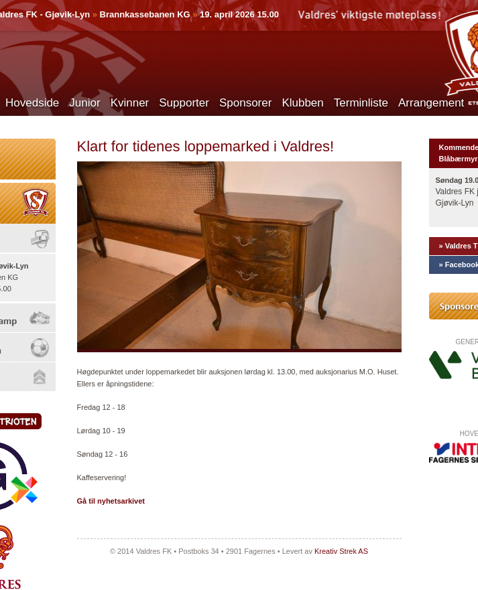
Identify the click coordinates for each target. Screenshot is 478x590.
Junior (84, 102)
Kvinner (130, 102)
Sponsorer (245, 102)
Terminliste (361, 102)
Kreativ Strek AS (341, 551)
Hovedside (32, 102)
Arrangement (431, 102)
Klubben (302, 102)
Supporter (184, 102)
